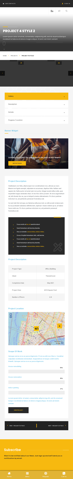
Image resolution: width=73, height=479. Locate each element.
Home (5, 56)
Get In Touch (17, 163)
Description (12, 104)
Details (11, 112)
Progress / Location (15, 120)
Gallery (11, 96)
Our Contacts (9, 3)
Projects (14, 56)
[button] (2, 73)
